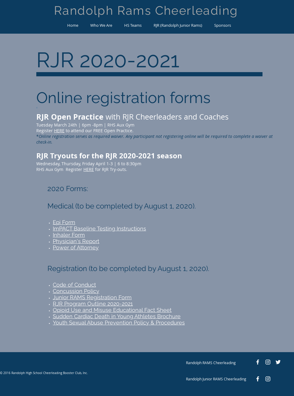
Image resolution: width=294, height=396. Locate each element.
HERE (59, 130)
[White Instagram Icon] (268, 362)
